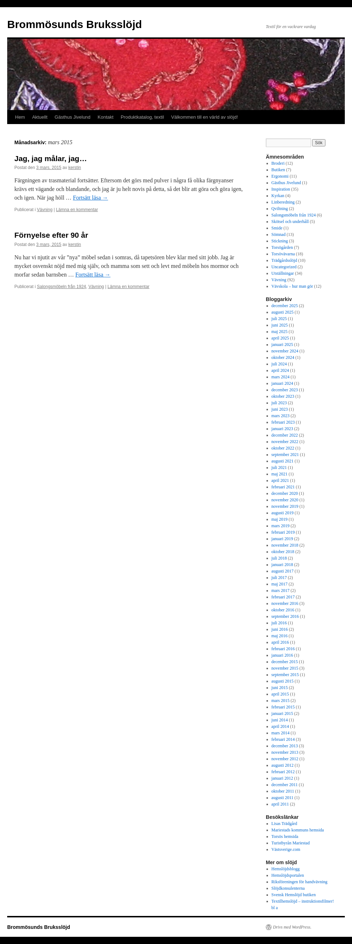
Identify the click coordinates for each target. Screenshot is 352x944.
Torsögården (282, 247)
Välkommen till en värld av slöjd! (204, 117)
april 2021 (280, 480)
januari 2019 (282, 538)
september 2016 (285, 616)
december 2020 (285, 493)
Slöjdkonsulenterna (288, 888)
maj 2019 (280, 519)
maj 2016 (280, 635)
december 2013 (285, 745)
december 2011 (285, 784)
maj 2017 (280, 584)
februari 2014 (283, 739)
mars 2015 (281, 700)
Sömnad (279, 234)
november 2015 (285, 668)
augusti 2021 (283, 461)
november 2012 (285, 758)
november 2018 (285, 545)
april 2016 (280, 642)
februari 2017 (283, 596)
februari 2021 (283, 486)
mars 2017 (281, 590)
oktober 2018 (283, 551)
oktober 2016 (283, 609)
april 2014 (280, 726)
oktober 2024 (283, 357)
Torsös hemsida (285, 836)
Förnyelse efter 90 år (51, 235)
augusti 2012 (283, 765)
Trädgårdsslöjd (284, 260)
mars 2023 (281, 415)
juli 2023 (279, 402)
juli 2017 (279, 577)
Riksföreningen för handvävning (300, 881)
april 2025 (280, 338)
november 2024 (285, 351)
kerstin (74, 167)
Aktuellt (39, 117)
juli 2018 (279, 558)
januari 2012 (282, 778)
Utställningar (283, 273)
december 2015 (285, 661)
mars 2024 (281, 376)
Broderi (278, 163)
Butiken (278, 169)
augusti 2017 (283, 571)
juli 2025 (279, 318)
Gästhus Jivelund (73, 117)
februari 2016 (283, 648)
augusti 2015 (283, 681)
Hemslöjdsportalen (288, 875)
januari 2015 (282, 713)
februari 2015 (283, 707)
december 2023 (285, 389)
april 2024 (280, 370)
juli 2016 (279, 622)
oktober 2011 (283, 791)
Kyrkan (278, 195)
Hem (20, 117)
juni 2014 (280, 719)
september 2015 (285, 674)
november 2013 (285, 752)
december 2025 (285, 305)
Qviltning (280, 208)
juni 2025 (280, 325)
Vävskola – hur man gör (292, 286)
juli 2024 (279, 363)
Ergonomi (280, 176)
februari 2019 (283, 532)
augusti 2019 (283, 512)
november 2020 (285, 499)
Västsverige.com (286, 849)
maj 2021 (280, 473)
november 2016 (285, 603)
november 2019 (285, 506)
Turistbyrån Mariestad (291, 842)
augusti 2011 (282, 797)
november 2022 (285, 441)
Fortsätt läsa (90, 198)
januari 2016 (282, 655)
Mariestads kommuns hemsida (298, 830)
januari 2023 (282, 428)
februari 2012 (283, 771)
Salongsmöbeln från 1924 (61, 286)
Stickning (280, 240)
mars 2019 (281, 525)
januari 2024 (282, 383)
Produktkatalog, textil (142, 117)
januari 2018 (282, 564)
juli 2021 (279, 467)
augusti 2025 (283, 312)
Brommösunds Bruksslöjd (74, 24)
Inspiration (281, 189)
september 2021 (285, 454)
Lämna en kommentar (77, 209)
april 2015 (280, 694)
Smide (277, 228)
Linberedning (283, 202)
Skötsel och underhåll (290, 221)
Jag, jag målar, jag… (50, 158)
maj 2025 (280, 331)
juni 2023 (280, 409)
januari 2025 (282, 344)
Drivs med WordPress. (292, 927)
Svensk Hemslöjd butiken (294, 894)
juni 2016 (280, 629)
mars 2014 (281, 732)
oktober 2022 (283, 448)
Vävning (44, 209)
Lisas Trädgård (284, 823)
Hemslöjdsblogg (286, 868)
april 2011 (280, 804)
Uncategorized (284, 266)
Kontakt (106, 117)
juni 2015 (280, 687)
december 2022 (285, 435)
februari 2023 (283, 422)
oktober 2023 (283, 396)
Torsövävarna (283, 253)
